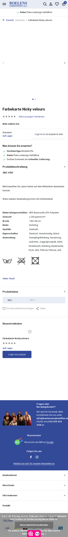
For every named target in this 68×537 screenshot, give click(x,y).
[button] (33, 99)
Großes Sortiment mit (26, 159)
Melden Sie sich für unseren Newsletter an (34, 463)
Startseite (21, 20)
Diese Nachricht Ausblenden (34, 525)
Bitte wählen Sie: (11, 124)
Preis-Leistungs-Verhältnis (21, 155)
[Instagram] (37, 457)
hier (41, 134)
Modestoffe (18, 151)
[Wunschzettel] (57, 4)
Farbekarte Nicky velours (16, 338)
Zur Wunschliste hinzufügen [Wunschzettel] (18, 308)
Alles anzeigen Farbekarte (31, 116)
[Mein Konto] (50, 4)
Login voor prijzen (17, 354)
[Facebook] (31, 457)
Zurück (8, 20)
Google (50, 442)
